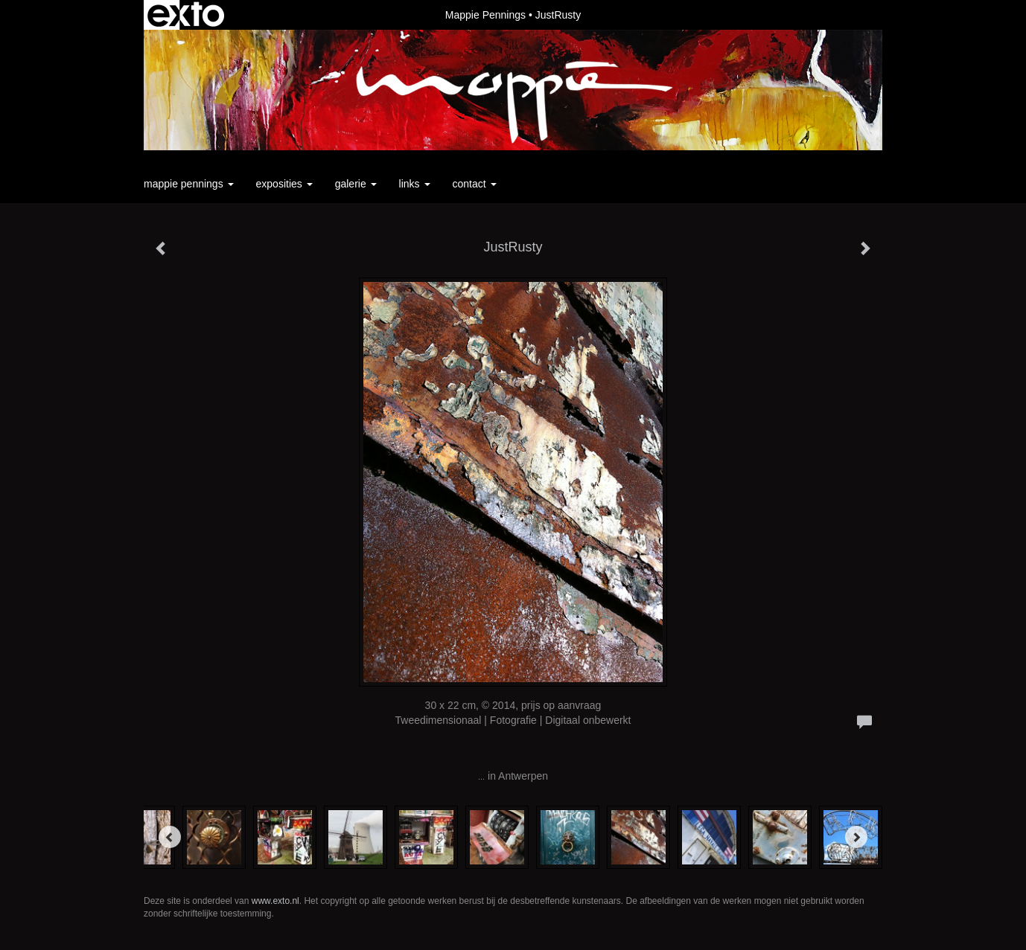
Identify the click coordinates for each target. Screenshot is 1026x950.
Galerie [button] (356, 184)
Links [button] (414, 184)
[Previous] (170, 837)
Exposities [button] (284, 184)
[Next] (856, 837)
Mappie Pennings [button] (189, 184)
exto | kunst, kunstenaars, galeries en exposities (186, 15)
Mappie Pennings (485, 15)
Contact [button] (475, 184)
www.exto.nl (275, 901)
